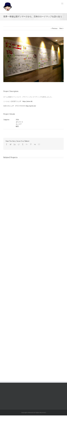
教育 (17, 126)
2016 (17, 120)
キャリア (19, 124)
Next (61, 28)
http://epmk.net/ (31, 106)
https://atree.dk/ (27, 101)
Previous (54, 28)
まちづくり (19, 122)
